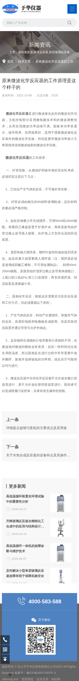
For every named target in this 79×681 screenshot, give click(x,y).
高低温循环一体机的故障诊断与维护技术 (25, 581)
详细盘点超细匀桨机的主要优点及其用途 (36, 444)
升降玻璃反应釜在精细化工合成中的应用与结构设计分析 (25, 557)
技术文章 (24, 61)
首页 (10, 61)
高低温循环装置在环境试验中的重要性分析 (25, 532)
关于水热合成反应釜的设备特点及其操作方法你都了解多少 (39, 471)
